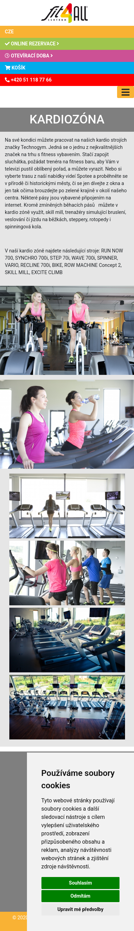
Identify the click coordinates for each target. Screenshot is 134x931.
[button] (67, 505)
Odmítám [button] (80, 896)
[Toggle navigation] (125, 92)
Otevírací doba (29, 55)
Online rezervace (32, 43)
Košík (15, 68)
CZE (9, 31)
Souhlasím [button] (80, 883)
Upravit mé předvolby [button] (80, 909)
